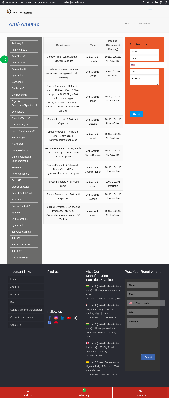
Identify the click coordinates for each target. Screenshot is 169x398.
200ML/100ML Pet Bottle (113, 73)
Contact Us (140, 393)
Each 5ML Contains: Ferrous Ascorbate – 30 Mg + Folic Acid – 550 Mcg (63, 73)
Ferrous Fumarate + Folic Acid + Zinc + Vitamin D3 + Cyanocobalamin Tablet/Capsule (63, 169)
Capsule (93, 61)
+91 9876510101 (50, 2)
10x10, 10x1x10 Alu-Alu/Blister (113, 58)
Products (14, 294)
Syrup (93, 76)
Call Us (28, 393)
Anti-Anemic (92, 57)
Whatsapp (84, 392)
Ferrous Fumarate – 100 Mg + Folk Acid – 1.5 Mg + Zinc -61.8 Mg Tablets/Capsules (63, 152)
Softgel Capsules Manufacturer (26, 309)
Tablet (93, 101)
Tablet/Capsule (93, 155)
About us (14, 287)
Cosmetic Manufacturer (22, 317)
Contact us (15, 325)
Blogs (13, 302)
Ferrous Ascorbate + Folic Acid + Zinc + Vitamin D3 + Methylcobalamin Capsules (63, 135)
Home (128, 23)
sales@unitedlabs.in (74, 2)
